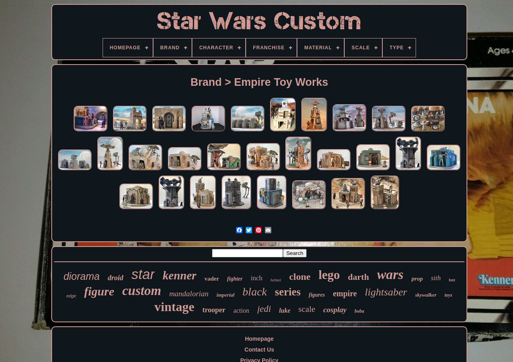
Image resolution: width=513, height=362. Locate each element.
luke (284, 310)
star (143, 274)
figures (317, 295)
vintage (174, 306)
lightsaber (386, 292)
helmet (276, 280)
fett (452, 279)
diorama (81, 276)
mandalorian (188, 293)
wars (390, 274)
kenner (179, 275)
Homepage (259, 339)
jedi (264, 309)
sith (436, 278)
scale (307, 309)
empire (345, 293)
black (254, 291)
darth (358, 277)
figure (99, 291)
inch (256, 278)
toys (448, 295)
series (288, 292)
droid (115, 278)
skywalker (425, 295)
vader (211, 278)
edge (71, 295)
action (241, 310)
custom (141, 290)
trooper (214, 310)
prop (417, 278)
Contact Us (259, 349)
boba (359, 311)
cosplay (335, 309)
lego (329, 275)
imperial (225, 295)
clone (299, 276)
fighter (235, 279)
